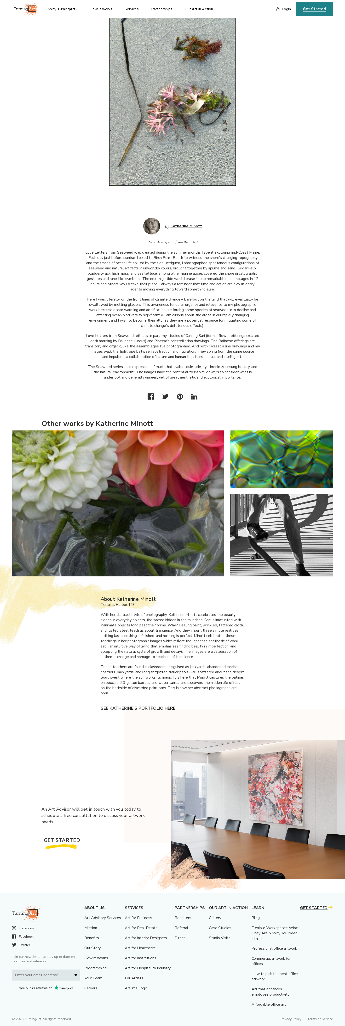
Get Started (314, 8)
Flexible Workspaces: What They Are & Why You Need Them (275, 933)
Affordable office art (269, 1004)
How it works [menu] (101, 9)
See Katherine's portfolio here (138, 708)
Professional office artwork (274, 948)
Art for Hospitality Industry (148, 968)
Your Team (93, 978)
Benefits (91, 938)
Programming (95, 968)
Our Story (92, 948)
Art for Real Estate (141, 928)
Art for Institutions (140, 958)
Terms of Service (320, 1019)
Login (286, 9)
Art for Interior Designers (146, 938)
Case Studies (220, 928)
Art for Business (138, 917)
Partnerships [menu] (161, 9)
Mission (90, 928)
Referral (181, 928)
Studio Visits (219, 938)
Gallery (215, 917)
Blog (256, 917)
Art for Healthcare (140, 948)
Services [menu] (132, 9)
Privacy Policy (291, 1019)
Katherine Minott (186, 226)
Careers (90, 988)
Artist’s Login (136, 988)
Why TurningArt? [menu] (62, 9)
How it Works (96, 958)
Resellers (183, 917)
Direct (180, 938)
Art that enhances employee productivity (270, 992)
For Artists (134, 978)
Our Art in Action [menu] (199, 9)
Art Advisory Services (102, 917)
